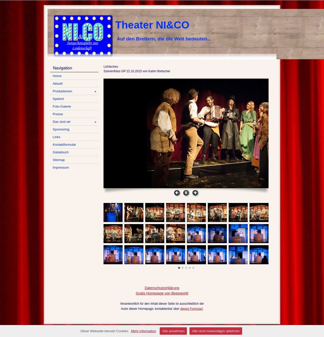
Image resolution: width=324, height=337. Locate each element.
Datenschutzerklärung (162, 288)
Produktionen (75, 91)
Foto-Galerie (62, 106)
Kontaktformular (64, 144)
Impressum (61, 167)
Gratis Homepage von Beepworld (162, 293)
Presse (58, 114)
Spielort (58, 99)
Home (57, 76)
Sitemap (59, 160)
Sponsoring (61, 129)
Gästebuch (61, 152)
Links (56, 137)
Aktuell (58, 83)
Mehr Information (143, 331)
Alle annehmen (173, 331)
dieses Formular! (191, 309)
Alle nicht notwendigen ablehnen (216, 331)
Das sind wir (75, 122)
